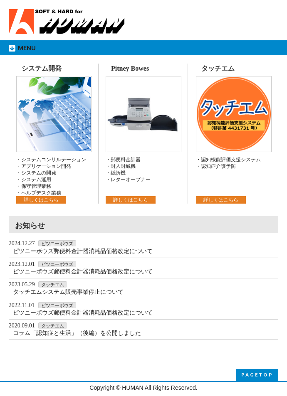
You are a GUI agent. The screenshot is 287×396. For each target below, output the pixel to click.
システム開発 (42, 68)
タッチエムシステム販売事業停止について (68, 292)
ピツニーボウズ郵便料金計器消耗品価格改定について (83, 251)
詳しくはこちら (41, 200)
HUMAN (132, 387)
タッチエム (218, 68)
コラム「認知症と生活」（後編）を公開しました (77, 333)
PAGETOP (257, 374)
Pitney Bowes (130, 68)
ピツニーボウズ (57, 243)
